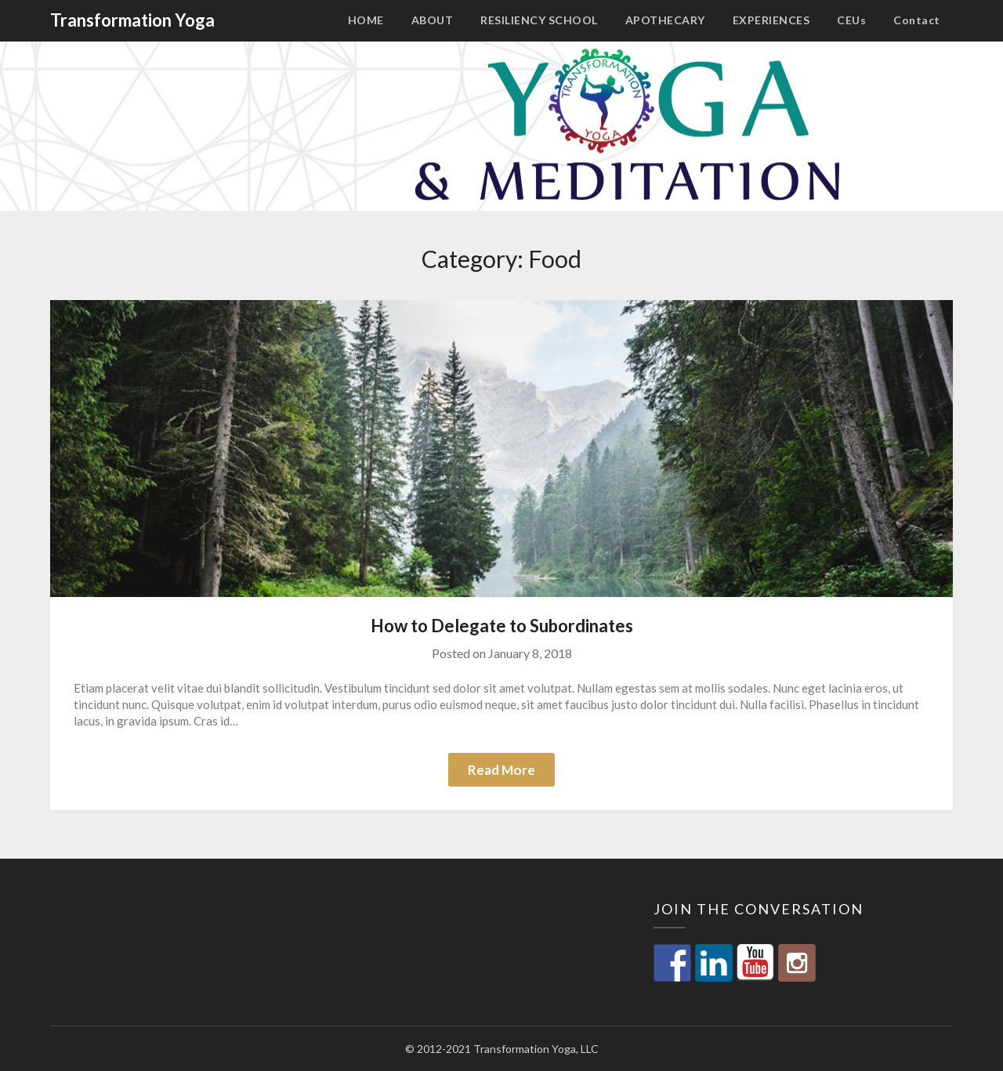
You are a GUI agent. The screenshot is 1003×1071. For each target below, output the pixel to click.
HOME (366, 20)
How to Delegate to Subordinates (502, 625)
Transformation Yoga (132, 20)
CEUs (851, 20)
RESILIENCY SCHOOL (539, 20)
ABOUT (432, 20)
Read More (501, 770)
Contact (916, 20)
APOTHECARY (665, 20)
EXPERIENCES (771, 20)
